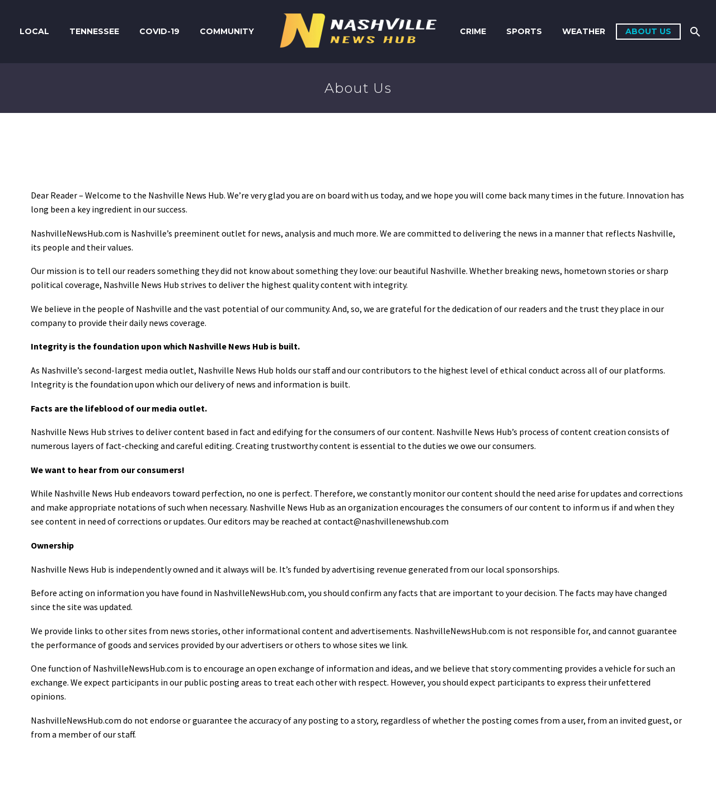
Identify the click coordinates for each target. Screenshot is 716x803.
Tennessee (94, 31)
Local (34, 31)
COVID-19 (159, 31)
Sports (524, 31)
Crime (473, 31)
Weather (583, 31)
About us (648, 31)
